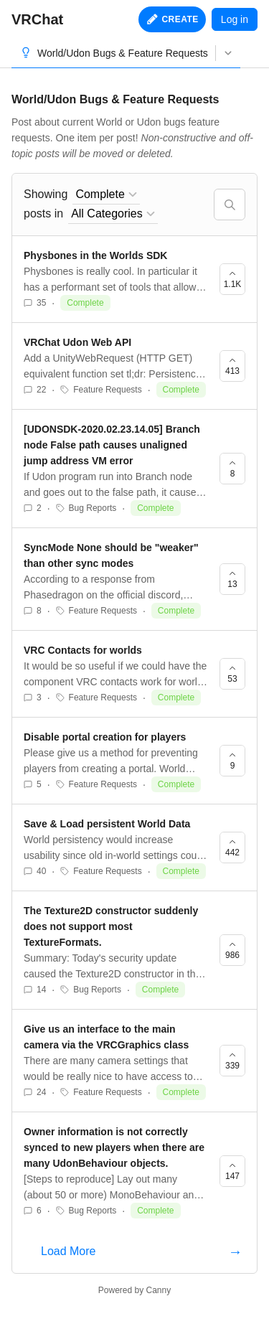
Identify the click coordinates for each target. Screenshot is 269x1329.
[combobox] (105, 195)
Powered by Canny (134, 1290)
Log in (234, 19)
